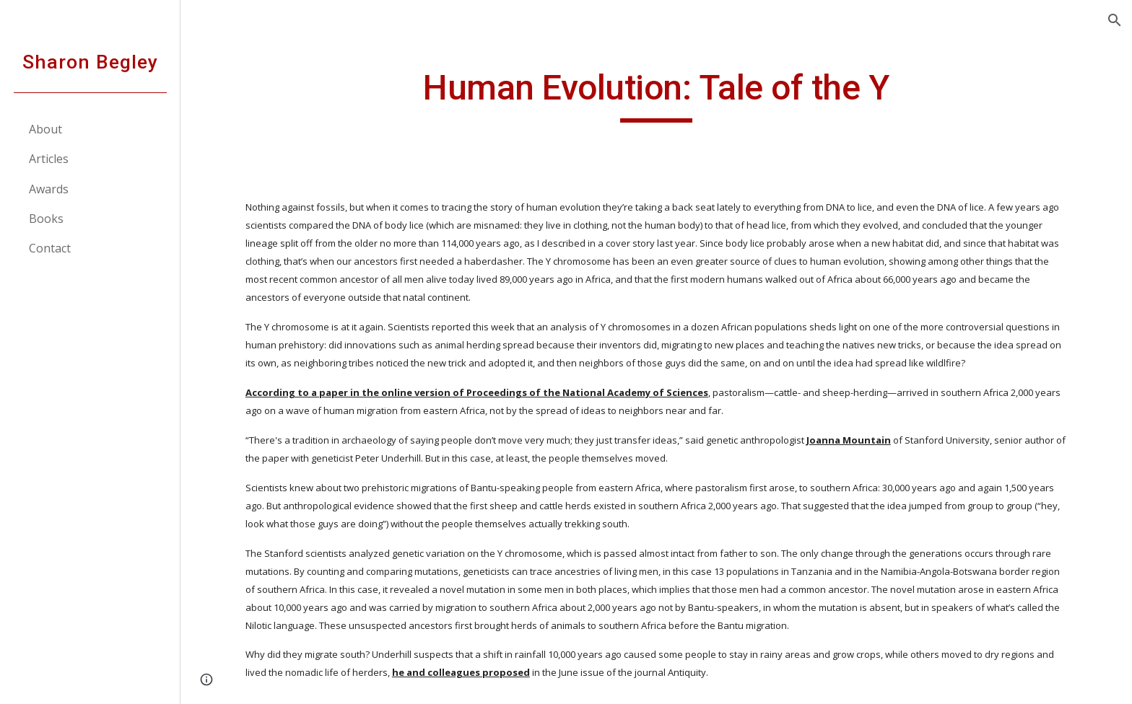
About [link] (45, 129)
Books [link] (46, 218)
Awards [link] (49, 189)
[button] (1114, 20)
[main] (656, 94)
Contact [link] (50, 248)
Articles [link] (49, 159)
